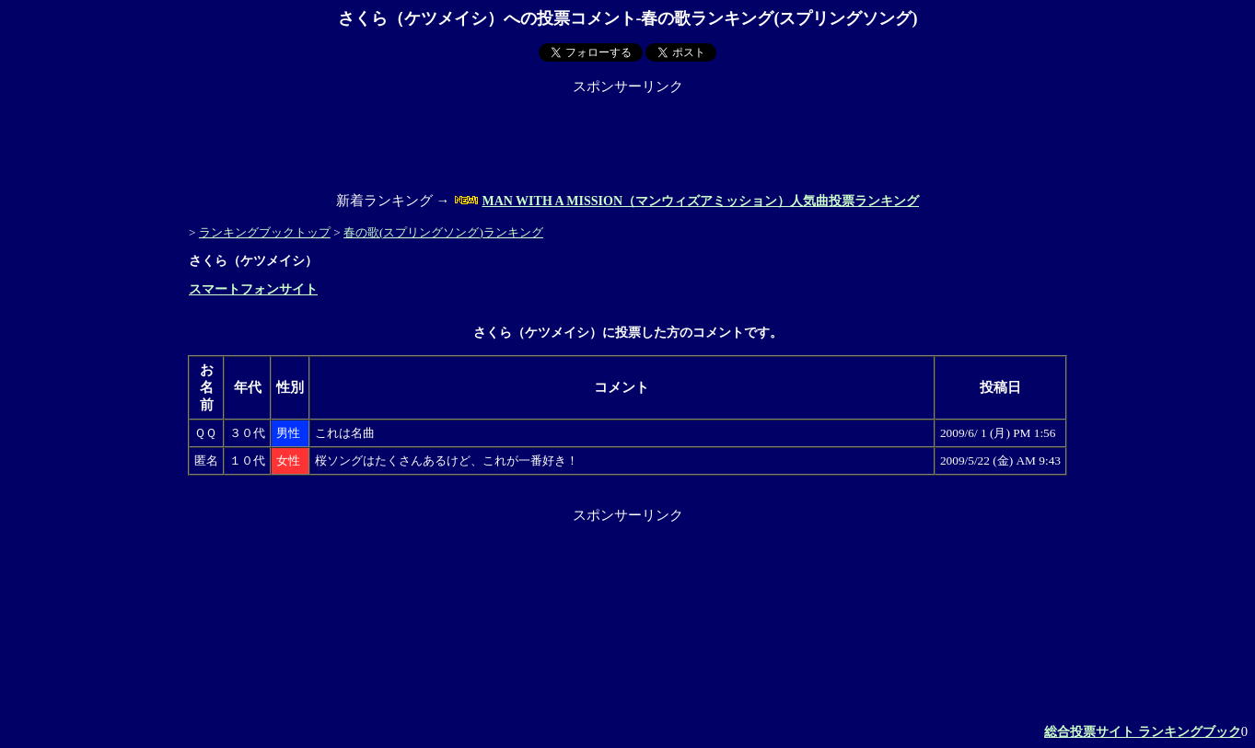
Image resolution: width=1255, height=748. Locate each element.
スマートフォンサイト (253, 289)
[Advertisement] (628, 137)
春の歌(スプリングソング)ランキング (443, 232)
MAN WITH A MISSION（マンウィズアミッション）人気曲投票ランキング (700, 201)
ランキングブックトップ (265, 232)
